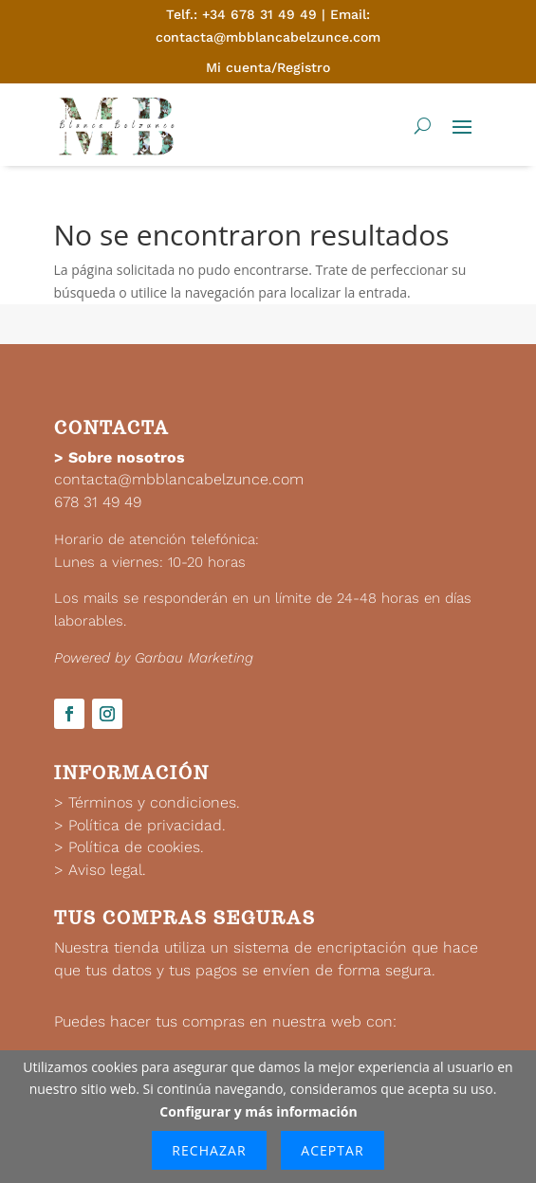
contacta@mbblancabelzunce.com (179, 479)
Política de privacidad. (147, 825)
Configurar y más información (258, 1111)
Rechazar (209, 1150)
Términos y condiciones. (154, 802)
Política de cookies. (136, 847)
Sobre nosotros (126, 457)
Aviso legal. (107, 870)
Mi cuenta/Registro (268, 67)
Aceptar (332, 1150)
